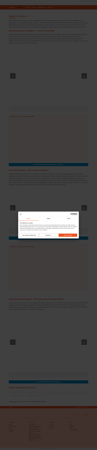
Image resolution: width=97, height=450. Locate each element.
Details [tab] (48, 218)
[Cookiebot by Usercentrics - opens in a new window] (71, 214)
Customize (48, 235)
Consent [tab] (28, 218)
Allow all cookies (68, 235)
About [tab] (68, 218)
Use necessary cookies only (29, 235)
